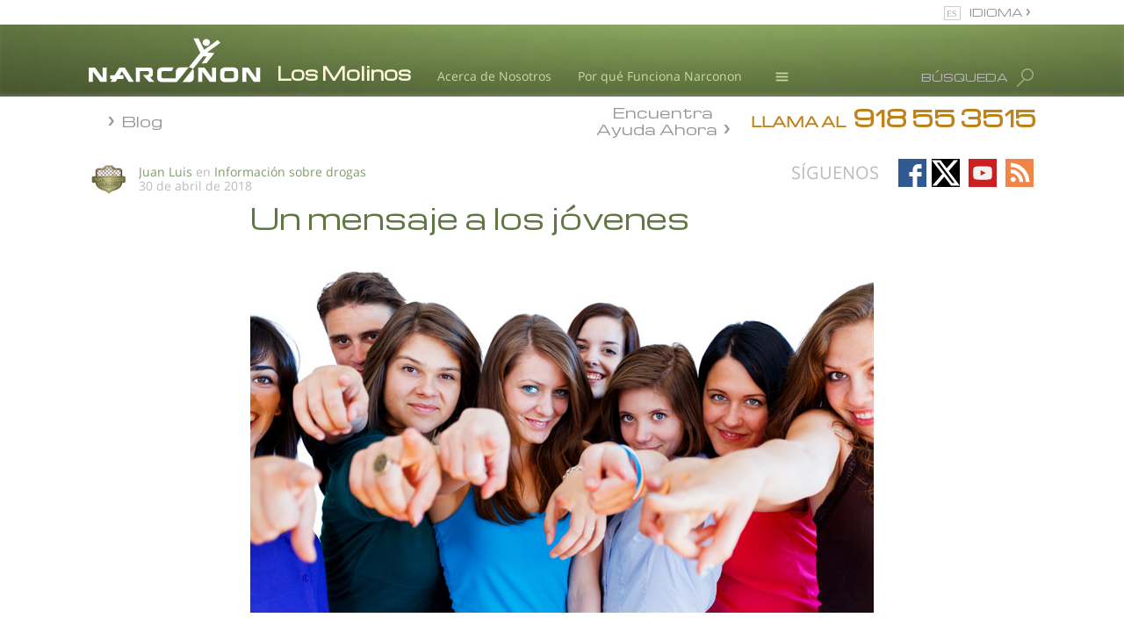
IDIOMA (997, 11)
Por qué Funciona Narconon (660, 76)
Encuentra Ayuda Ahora (656, 119)
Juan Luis (165, 171)
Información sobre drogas (290, 171)
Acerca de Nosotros (494, 76)
